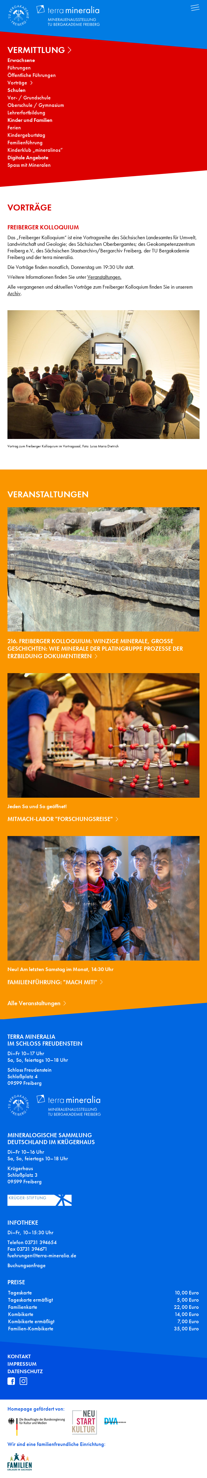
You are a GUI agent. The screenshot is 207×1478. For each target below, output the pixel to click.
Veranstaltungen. (104, 277)
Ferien (14, 127)
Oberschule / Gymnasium (35, 105)
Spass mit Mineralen (29, 165)
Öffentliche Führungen (31, 75)
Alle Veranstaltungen (34, 1003)
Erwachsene (21, 60)
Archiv (14, 293)
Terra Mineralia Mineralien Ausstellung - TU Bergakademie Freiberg (58, 15)
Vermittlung (36, 50)
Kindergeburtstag (26, 135)
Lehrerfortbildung (26, 112)
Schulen (16, 90)
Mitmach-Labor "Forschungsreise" (60, 819)
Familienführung (25, 142)
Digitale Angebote (27, 157)
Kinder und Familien (29, 120)
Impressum (22, 1364)
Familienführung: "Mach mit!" (52, 982)
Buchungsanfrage (26, 1265)
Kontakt (19, 1356)
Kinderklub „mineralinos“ (35, 150)
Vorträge (17, 82)
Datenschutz (25, 1371)
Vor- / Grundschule (29, 97)
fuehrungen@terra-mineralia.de (41, 1255)
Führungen (19, 67)
